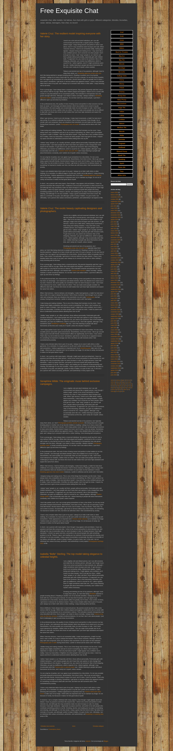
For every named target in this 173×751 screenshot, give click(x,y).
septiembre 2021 (116, 289)
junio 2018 (114, 375)
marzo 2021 (114, 303)
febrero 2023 (114, 255)
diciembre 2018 (115, 361)
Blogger (106, 741)
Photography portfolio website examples (71, 423)
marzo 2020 (114, 330)
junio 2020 (114, 323)
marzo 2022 (114, 276)
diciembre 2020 (115, 309)
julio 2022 (113, 267)
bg (122, 380)
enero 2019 (114, 359)
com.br (118, 384)
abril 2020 (114, 327)
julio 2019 (113, 345)
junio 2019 (114, 348)
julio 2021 (113, 294)
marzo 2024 (114, 231)
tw (111, 387)
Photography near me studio (70, 124)
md (118, 386)
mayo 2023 (114, 249)
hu (119, 389)
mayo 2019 (114, 350)
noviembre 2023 (115, 240)
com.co (113, 389)
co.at (129, 382)
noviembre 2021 (115, 285)
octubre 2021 (114, 287)
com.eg (113, 391)
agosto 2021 (114, 291)
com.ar (119, 380)
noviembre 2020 (115, 312)
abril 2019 (114, 352)
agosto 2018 (114, 370)
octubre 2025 (114, 199)
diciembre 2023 (115, 237)
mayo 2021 (114, 298)
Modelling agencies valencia (92, 175)
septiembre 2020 (116, 316)
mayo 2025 (114, 208)
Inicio (73, 726)
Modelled (93, 594)
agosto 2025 (114, 204)
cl (124, 380)
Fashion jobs (90, 297)
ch (125, 387)
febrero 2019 (114, 357)
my (121, 386)
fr (126, 384)
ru (129, 384)
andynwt (88, 741)
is (125, 382)
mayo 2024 (114, 226)
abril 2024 (114, 228)
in (117, 389)
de (124, 384)
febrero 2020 (114, 332)
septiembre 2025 (116, 201)
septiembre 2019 (116, 341)
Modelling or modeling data (94, 714)
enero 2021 (114, 307)
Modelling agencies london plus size (89, 73)
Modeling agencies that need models (52, 472)
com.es (113, 382)
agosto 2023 (114, 242)
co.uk (128, 387)
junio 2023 (114, 246)
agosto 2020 (114, 318)
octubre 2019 (114, 339)
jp (118, 387)
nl (116, 387)
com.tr (125, 389)
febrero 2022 (114, 278)
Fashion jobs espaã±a (78, 270)
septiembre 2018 (116, 368)
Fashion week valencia (79, 519)
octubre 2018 (114, 366)
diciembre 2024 (115, 213)
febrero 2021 (114, 305)
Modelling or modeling (59, 323)
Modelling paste (86, 348)
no (129, 386)
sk (131, 384)
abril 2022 (114, 273)
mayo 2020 (114, 325)
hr (132, 387)
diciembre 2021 (115, 282)
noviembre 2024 (115, 215)
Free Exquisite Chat (69, 10)
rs (128, 389)
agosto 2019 (114, 343)
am (114, 387)
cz (119, 382)
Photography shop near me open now (75, 248)
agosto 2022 (114, 264)
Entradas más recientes (48, 726)
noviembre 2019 (115, 336)
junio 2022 (114, 269)
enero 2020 (114, 334)
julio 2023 (113, 244)
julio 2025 (113, 206)
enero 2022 (114, 280)
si (112, 386)
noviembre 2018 (115, 363)
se (115, 386)
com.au (113, 384)
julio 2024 (113, 222)
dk (121, 382)
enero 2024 (114, 235)
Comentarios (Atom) (54, 729)
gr (123, 382)
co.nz (117, 391)
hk (123, 391)
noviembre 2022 (115, 258)
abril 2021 (114, 300)
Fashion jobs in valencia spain (64, 667)
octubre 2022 (114, 260)
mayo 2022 (114, 271)
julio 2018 (113, 372)
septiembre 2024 (116, 217)
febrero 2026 (114, 195)
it (121, 389)
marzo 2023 (114, 253)
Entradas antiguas (98, 726)
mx (126, 386)
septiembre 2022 (116, 262)
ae (131, 386)
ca (123, 386)
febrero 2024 (114, 233)
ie (114, 380)
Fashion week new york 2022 (68, 151)
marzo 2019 (114, 354)
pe (121, 391)
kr (126, 380)
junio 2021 (114, 296)
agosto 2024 (114, 219)
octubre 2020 (114, 314)
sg (121, 387)
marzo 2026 (114, 192)
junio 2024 (114, 224)
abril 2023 (114, 251)
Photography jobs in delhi (48, 642)
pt (116, 382)
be (122, 384)
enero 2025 (114, 210)
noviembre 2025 (115, 197)
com (112, 380)
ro (129, 380)
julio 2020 (113, 321)
